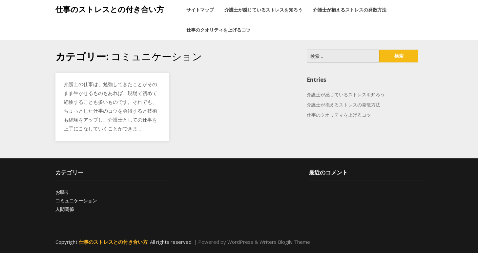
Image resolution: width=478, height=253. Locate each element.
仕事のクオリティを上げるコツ (218, 30)
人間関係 (64, 209)
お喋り (62, 192)
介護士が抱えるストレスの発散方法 (349, 10)
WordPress (240, 242)
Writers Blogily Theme (285, 242)
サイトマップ (200, 10)
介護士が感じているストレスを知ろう (263, 10)
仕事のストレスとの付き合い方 (109, 9)
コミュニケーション (76, 200)
